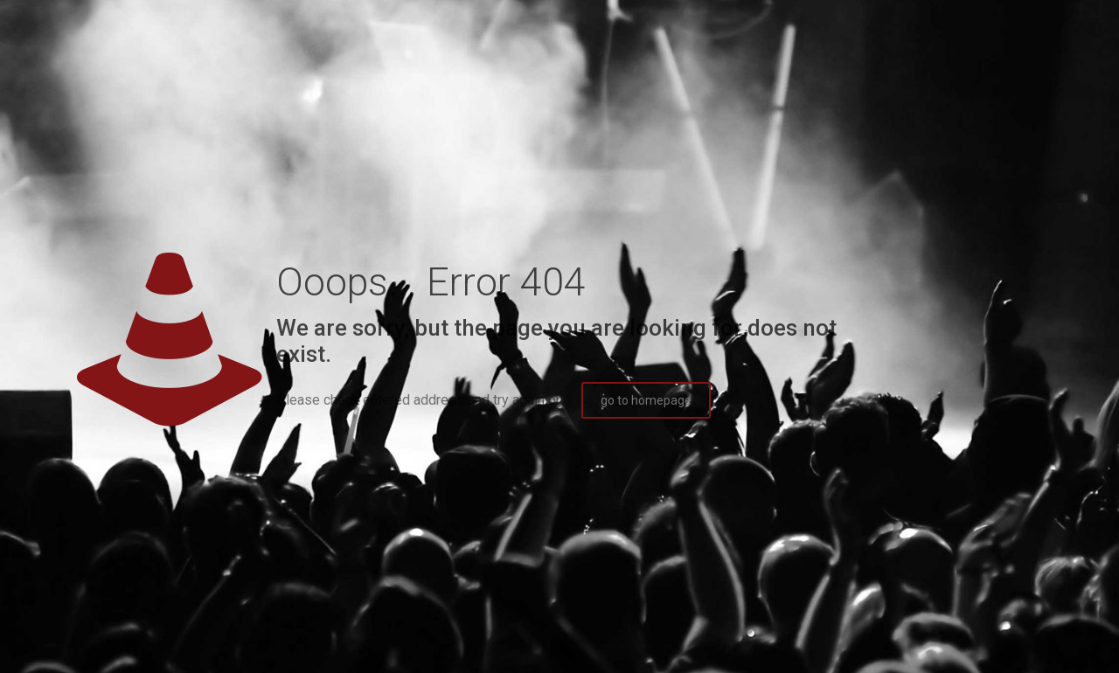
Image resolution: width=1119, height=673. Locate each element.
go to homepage (646, 400)
